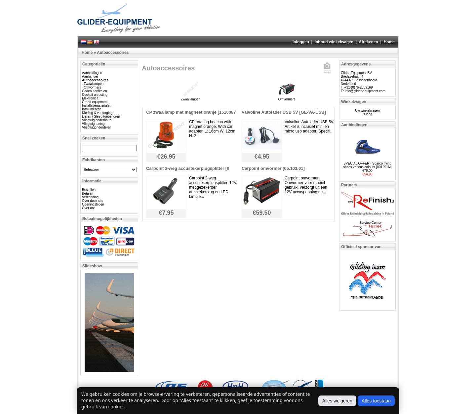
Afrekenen (368, 42)
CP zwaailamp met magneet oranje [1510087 (191, 112)
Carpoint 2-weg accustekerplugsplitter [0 (187, 168)
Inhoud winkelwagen (334, 42)
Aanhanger (90, 76)
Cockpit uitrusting (94, 94)
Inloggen (301, 42)
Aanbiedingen (92, 73)
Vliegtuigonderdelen (96, 127)
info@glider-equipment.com (365, 91)
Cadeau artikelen (94, 91)
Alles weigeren (337, 400)
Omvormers (92, 87)
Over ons (89, 208)
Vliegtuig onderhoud (96, 120)
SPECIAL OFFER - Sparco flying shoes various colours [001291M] (367, 165)
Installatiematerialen (96, 105)
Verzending (90, 197)
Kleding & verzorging (97, 113)
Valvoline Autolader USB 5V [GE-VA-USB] (284, 112)
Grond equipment (94, 102)
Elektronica (90, 98)
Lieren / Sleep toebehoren (101, 116)
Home (389, 42)
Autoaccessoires (113, 52)
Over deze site (92, 201)
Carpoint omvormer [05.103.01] (273, 168)
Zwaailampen (93, 84)
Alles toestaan (376, 400)
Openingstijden (93, 204)
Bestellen (89, 190)
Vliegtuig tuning (93, 124)
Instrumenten (91, 109)
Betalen (87, 193)
